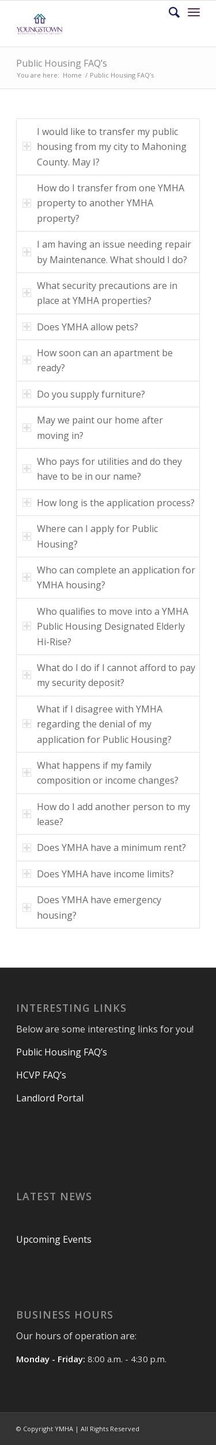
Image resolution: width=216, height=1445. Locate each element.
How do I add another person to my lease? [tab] (106, 814)
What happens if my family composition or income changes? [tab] (100, 773)
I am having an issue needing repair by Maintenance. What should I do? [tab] (106, 251)
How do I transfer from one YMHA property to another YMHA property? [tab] (103, 203)
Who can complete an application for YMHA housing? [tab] (108, 577)
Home (72, 75)
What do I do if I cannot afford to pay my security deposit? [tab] (108, 675)
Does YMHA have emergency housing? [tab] (91, 907)
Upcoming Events (54, 1239)
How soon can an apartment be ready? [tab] (97, 360)
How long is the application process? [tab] (108, 502)
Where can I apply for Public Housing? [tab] (90, 536)
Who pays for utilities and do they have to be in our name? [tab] (102, 469)
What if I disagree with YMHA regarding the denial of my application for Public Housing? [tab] (97, 724)
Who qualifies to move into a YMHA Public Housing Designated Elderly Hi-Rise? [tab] (105, 626)
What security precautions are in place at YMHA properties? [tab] (99, 293)
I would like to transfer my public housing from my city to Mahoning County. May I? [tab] (104, 146)
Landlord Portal (50, 1098)
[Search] (168, 12)
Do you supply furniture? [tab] (83, 394)
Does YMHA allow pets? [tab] (80, 327)
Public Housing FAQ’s (61, 63)
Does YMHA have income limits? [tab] (98, 874)
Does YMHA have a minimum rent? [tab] (104, 847)
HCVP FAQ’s (42, 1075)
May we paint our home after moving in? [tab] (92, 427)
